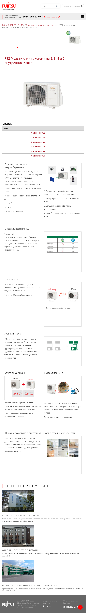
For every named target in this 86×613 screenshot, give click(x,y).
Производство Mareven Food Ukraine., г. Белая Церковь (43, 573)
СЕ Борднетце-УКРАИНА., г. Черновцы (43, 503)
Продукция (31, 25)
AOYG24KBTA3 (38, 151)
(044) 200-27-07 (32, 16)
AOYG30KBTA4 (38, 156)
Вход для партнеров (72, 6)
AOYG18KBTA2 (38, 137)
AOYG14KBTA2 (38, 133)
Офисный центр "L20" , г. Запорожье (43, 538)
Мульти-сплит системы (48, 25)
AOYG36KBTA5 (38, 142)
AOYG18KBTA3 (38, 147)
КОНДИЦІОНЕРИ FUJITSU (13, 25)
